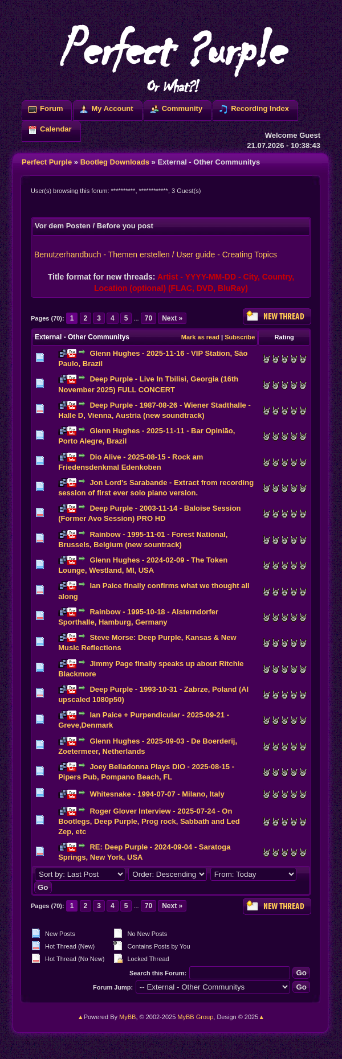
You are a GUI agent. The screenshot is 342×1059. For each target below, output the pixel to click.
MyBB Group (195, 1016)
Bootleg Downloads (114, 162)
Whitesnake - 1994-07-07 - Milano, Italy (156, 794)
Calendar (56, 129)
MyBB (127, 1016)
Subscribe (240, 337)
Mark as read (200, 337)
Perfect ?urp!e (171, 57)
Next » (172, 318)
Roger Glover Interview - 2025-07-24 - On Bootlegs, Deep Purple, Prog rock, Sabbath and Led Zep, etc (149, 821)
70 (148, 318)
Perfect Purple (47, 162)
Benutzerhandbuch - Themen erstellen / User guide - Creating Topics (155, 254)
